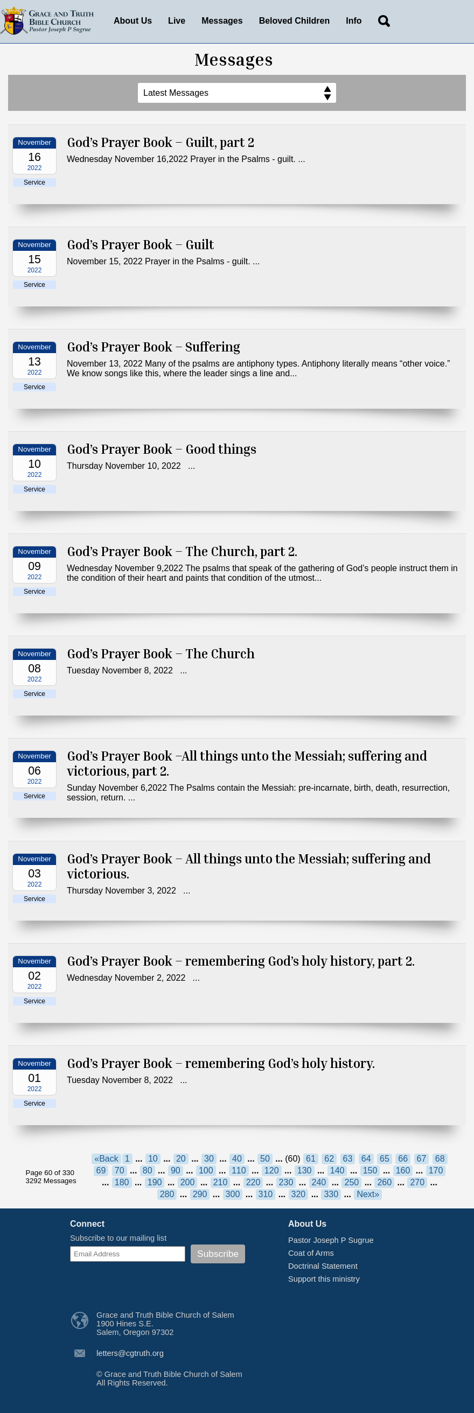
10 (153, 1158)
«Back (106, 1158)
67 (422, 1158)
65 (384, 1158)
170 (436, 1170)
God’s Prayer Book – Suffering (153, 346)
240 (319, 1182)
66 (403, 1158)
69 (101, 1170)
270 (417, 1182)
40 (237, 1158)
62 (329, 1158)
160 (403, 1170)
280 (167, 1194)
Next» (368, 1194)
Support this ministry (324, 1279)
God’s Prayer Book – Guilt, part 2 (160, 142)
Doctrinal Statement (323, 1266)
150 (370, 1170)
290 (200, 1194)
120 (271, 1170)
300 (233, 1194)
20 (181, 1158)
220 (253, 1182)
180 (122, 1182)
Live (176, 20)
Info (353, 20)
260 (384, 1182)
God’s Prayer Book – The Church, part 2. (182, 551)
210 (220, 1182)
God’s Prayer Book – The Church (161, 653)
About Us (133, 20)
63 (348, 1158)
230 (286, 1182)
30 (209, 1158)
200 (187, 1182)
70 (119, 1170)
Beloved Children (294, 20)
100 (206, 1170)
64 (366, 1158)
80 (147, 1170)
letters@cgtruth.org (130, 1353)
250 (351, 1182)
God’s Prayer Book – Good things (161, 448)
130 (304, 1170)
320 (298, 1194)
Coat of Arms (311, 1253)
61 (311, 1158)
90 (175, 1170)
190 (155, 1182)
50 (265, 1158)
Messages (222, 20)
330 (331, 1194)
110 (239, 1170)
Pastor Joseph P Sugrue (331, 1240)
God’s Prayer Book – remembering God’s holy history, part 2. (241, 960)
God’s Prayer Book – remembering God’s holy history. (221, 1063)
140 (337, 1170)
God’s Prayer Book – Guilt (140, 244)
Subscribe (218, 1253)
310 (266, 1194)
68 (440, 1158)
